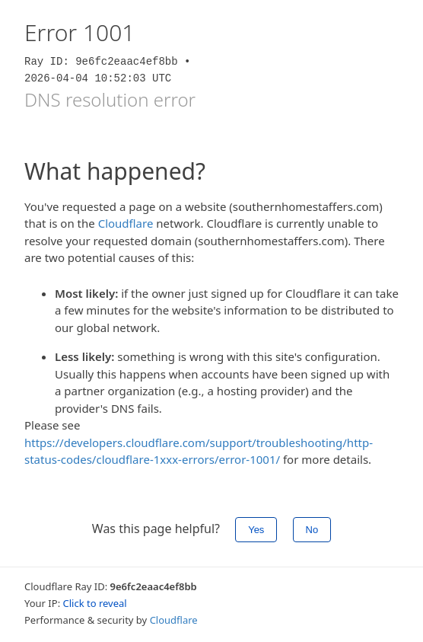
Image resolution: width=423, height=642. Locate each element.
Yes (256, 529)
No (312, 529)
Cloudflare (126, 223)
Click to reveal (95, 603)
